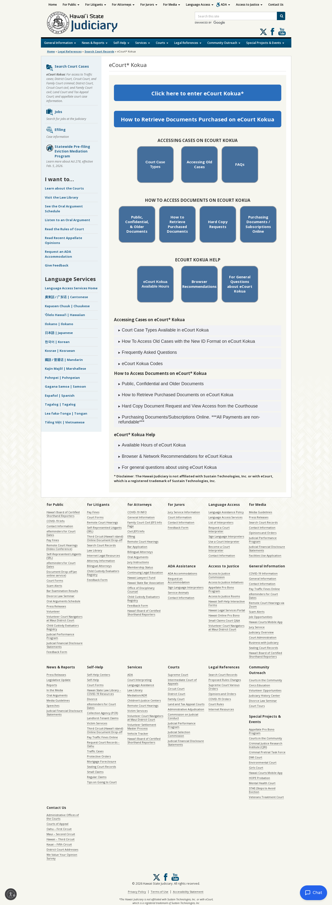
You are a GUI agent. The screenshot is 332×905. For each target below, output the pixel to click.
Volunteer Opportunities (265, 690)
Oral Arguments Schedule (63, 601)
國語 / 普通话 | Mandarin (64, 359)
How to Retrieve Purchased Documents (177, 224)
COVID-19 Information (263, 573)
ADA (225, 4)
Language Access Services (225, 517)
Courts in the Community (265, 680)
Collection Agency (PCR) (102, 713)
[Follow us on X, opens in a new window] (263, 32)
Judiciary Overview (261, 632)
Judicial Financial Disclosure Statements (65, 645)
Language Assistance (140, 685)
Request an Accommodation (179, 580)
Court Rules (216, 704)
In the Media (55, 690)
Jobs (54, 112)
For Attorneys (123, 4)
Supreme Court (178, 674)
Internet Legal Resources (103, 555)
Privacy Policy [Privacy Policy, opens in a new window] (137, 891)
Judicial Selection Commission (179, 734)
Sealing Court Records (263, 648)
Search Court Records (101, 545)
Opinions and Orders (262, 533)
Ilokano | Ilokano (59, 324)
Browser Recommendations (199, 284)
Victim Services (97, 723)
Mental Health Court (262, 783)
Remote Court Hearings (102, 522)
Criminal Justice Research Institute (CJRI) (265, 745)
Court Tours (257, 706)
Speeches (53, 705)
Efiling (56, 130)
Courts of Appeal (57, 824)
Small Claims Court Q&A (224, 620)
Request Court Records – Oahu (103, 744)
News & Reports (95, 43)
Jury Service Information (184, 512)
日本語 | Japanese (59, 333)
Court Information (180, 517)
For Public (71, 4)
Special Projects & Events (265, 43)
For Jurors (148, 4)
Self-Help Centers (98, 674)
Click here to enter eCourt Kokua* (197, 93)
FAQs (240, 164)
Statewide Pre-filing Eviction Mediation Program (68, 151)
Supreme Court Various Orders (224, 686)
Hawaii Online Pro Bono (224, 615)
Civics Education (259, 685)
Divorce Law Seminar (60, 596)
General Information (60, 43)
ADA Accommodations (182, 573)
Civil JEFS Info (136, 531)
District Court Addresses (62, 849)
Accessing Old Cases (199, 164)
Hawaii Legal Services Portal (227, 610)
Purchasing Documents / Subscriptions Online (258, 224)
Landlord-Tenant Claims (102, 718)
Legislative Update (59, 680)
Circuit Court (176, 688)
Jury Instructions (138, 562)
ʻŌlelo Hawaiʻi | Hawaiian (65, 315)
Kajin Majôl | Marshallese (65, 368)
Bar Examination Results (62, 591)
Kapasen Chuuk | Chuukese (67, 306)
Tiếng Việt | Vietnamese (65, 422)
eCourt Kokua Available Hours (155, 284)
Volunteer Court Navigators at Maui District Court (64, 618)
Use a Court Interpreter (224, 541)
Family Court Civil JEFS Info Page (144, 524)
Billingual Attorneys (140, 552)
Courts (162, 43)
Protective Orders (99, 756)
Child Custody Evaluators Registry (63, 627)
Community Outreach (223, 43)
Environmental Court (262, 762)
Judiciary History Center (264, 695)
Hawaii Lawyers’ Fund (141, 577)
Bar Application (137, 546)
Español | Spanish (59, 395)
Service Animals (178, 592)
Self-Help (121, 43)
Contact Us (275, 4)
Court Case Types (155, 164)
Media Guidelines (260, 512)
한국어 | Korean (57, 342)
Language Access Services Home (71, 288)
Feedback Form (57, 652)
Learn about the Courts (64, 188)
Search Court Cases (67, 67)
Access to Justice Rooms (224, 596)
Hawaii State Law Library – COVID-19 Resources (104, 692)
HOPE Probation (259, 778)
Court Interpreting (139, 680)
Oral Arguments (137, 557)
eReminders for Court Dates (61, 533)
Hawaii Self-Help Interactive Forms (227, 603)
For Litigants (95, 4)
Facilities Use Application (265, 555)
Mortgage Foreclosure (101, 761)
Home (53, 4)
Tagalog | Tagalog (60, 404)
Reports (52, 685)
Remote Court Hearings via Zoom (266, 604)
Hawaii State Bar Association (145, 583)
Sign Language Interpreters (226, 536)
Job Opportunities (260, 617)
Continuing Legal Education (145, 572)
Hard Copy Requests (218, 224)
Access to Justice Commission (219, 575)
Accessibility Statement (188, 891)
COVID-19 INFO (137, 512)
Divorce (92, 699)
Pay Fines (53, 540)
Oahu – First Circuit (59, 829)
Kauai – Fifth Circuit (59, 844)
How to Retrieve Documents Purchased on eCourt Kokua (197, 119)
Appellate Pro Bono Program (221, 589)
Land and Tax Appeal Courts (186, 704)
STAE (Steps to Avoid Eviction (262, 790)
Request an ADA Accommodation (58, 254)
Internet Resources (221, 709)
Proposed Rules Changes (225, 680)
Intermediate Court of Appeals (182, 681)
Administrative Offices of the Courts (63, 816)
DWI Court (255, 757)
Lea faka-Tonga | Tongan (66, 413)
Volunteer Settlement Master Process (141, 726)
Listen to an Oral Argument (67, 220)
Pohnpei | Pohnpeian (62, 377)
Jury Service (257, 627)
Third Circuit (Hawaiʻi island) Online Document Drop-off (105, 538)
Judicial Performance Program (60, 636)
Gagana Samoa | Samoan (65, 386)
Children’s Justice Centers (144, 700)
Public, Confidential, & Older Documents (137, 224)
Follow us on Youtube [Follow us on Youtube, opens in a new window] (282, 31)
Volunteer (53, 611)
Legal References (187, 43)
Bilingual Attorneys (99, 566)
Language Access (199, 4)
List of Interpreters (221, 522)
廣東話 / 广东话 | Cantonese (66, 297)
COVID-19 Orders (220, 699)
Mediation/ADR (137, 695)
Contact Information (60, 526)
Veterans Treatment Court (266, 797)
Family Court (176, 699)
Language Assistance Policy (226, 512)
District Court (176, 694)
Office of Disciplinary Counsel (141, 589)
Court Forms (55, 580)
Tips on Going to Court (102, 782)
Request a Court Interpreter (219, 529)
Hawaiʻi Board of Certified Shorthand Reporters (63, 514)
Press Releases (56, 606)
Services (142, 43)
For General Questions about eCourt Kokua (239, 284)
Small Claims (95, 772)
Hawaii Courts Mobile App (266, 622)
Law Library (94, 550)
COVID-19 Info (56, 521)
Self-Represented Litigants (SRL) (64, 556)
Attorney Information (101, 560)
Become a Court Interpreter (219, 548)
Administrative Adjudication (186, 709)
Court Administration (262, 637)
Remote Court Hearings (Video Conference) (62, 547)
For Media (171, 4)
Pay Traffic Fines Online (264, 589)
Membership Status (140, 567)
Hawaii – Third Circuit (60, 839)
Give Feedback (56, 265)
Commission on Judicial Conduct (183, 716)
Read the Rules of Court (64, 229)
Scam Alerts (54, 585)
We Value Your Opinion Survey (62, 856)
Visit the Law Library (61, 197)
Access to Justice (249, 4)
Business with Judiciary (264, 642)
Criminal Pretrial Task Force (267, 752)
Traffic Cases (95, 751)
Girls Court (256, 767)
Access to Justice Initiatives (226, 582)
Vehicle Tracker (137, 733)
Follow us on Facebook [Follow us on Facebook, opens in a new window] (272, 31)
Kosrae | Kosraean (60, 350)
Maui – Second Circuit (61, 834)
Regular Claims (96, 777)
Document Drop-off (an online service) (62, 573)
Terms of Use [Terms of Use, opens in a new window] (159, 891)
